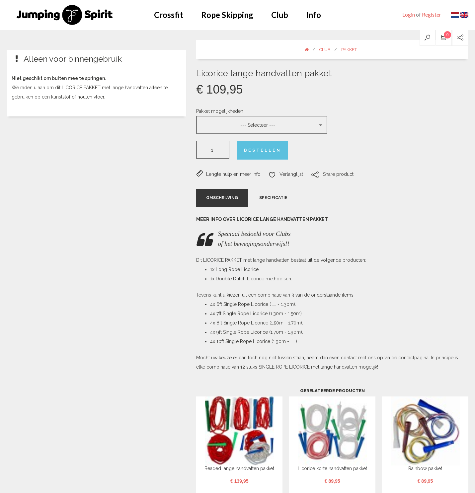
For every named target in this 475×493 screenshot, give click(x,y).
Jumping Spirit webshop (65, 15)
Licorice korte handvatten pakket (332, 468)
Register (431, 14)
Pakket (349, 49)
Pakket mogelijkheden (219, 111)
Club (279, 15)
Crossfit (168, 15)
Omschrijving (222, 197)
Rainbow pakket (425, 468)
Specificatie (273, 197)
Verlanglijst (286, 174)
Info (313, 15)
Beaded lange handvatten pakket (239, 468)
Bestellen (262, 150)
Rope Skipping (227, 15)
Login (408, 14)
